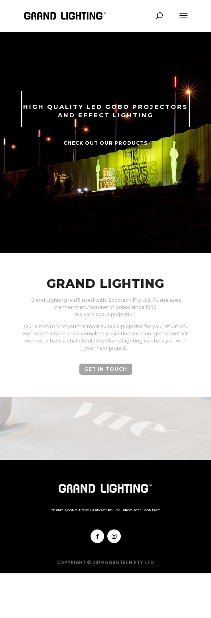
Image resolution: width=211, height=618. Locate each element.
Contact (152, 510)
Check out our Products (105, 143)
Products (132, 510)
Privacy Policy (106, 510)
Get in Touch (105, 369)
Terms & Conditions (70, 510)
